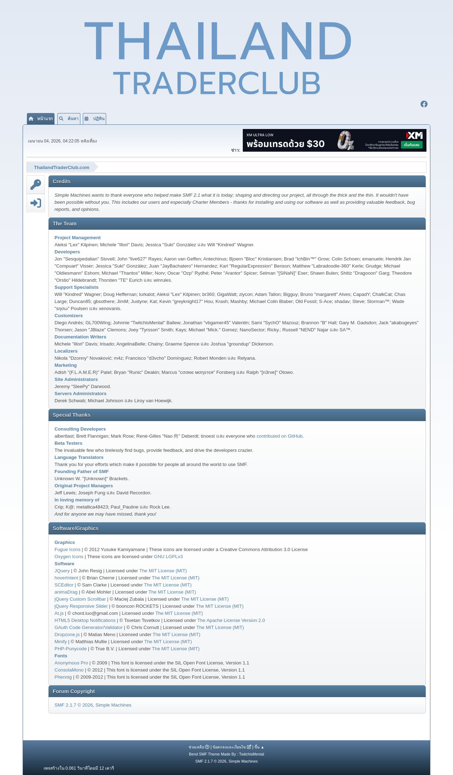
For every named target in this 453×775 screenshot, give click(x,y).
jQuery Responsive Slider (81, 605)
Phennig (63, 676)
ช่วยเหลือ (196, 746)
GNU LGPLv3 (168, 555)
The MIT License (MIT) (163, 569)
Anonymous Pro (71, 661)
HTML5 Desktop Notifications (85, 619)
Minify (61, 640)
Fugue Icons (67, 548)
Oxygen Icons (69, 555)
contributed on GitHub (280, 435)
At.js (59, 612)
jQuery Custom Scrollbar (80, 598)
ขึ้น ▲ (259, 746)
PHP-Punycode (71, 647)
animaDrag (66, 591)
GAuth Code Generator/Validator (88, 626)
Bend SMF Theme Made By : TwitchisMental (226, 753)
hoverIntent (66, 576)
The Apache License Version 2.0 (231, 619)
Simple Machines (113, 704)
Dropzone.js (67, 633)
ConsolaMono (69, 669)
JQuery (62, 569)
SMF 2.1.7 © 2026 (74, 704)
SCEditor (64, 583)
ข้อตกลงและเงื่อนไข (229, 746)
